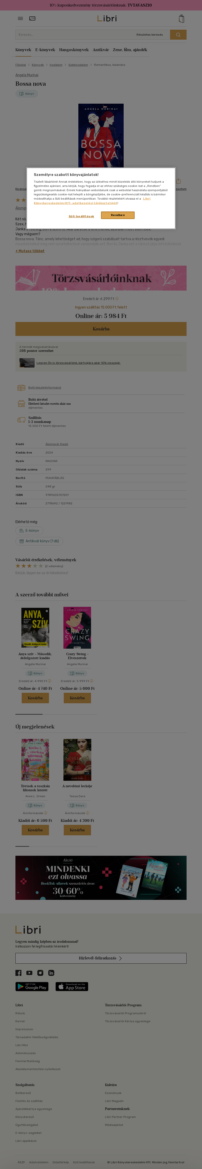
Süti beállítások (81, 216)
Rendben (118, 215)
